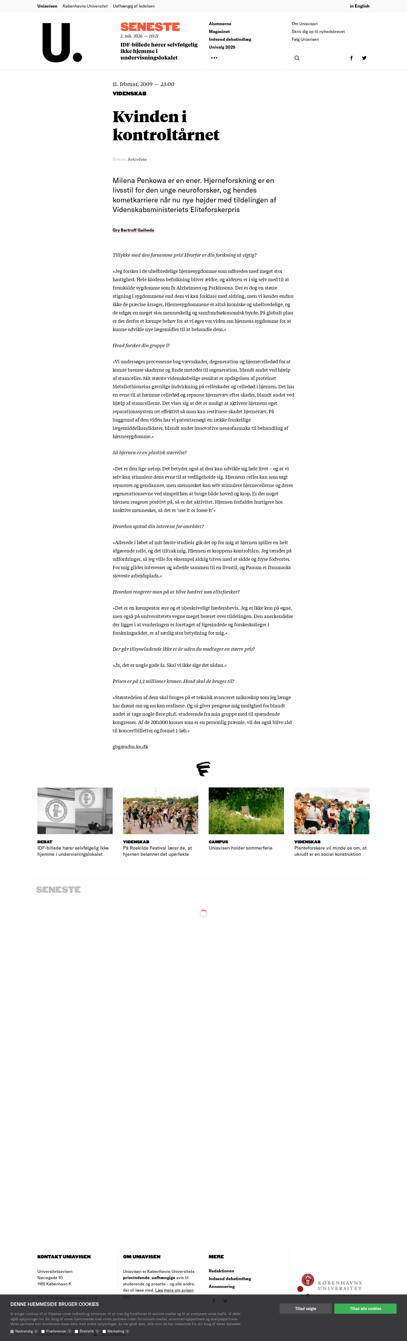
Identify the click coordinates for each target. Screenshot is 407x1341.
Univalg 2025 (222, 46)
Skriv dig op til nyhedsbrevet (318, 31)
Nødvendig (26, 1331)
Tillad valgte (305, 1308)
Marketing (118, 1331)
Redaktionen (221, 1270)
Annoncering (222, 1286)
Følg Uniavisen (305, 39)
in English (360, 5)
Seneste (150, 27)
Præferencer (59, 1331)
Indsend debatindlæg (230, 39)
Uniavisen (47, 5)
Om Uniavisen (305, 23)
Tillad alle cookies (365, 1308)
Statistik (89, 1331)
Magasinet (219, 31)
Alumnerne (220, 23)
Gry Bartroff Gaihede (133, 229)
